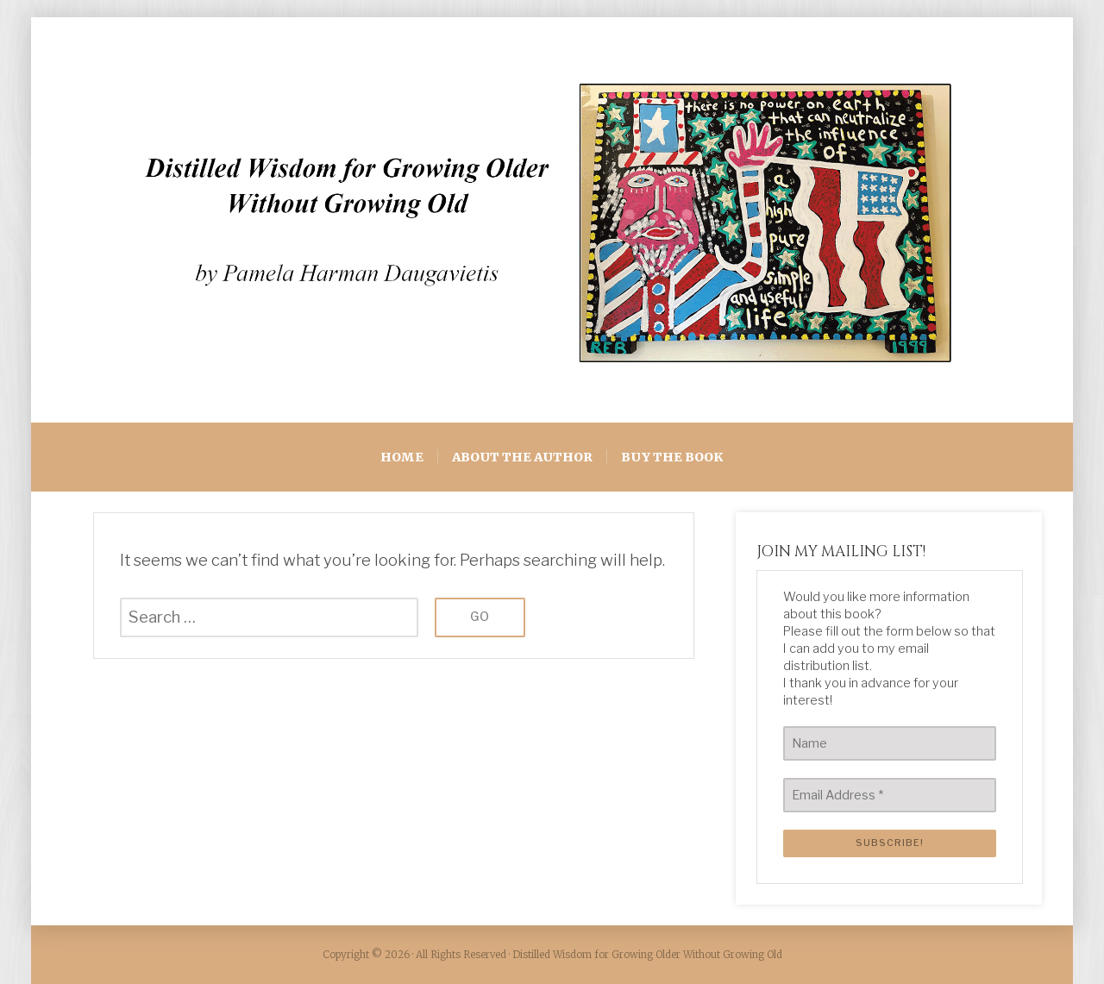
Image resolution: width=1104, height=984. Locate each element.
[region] (552, 220)
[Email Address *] (889, 795)
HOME (401, 457)
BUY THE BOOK (672, 457)
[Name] (889, 743)
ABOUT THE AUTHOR (522, 457)
